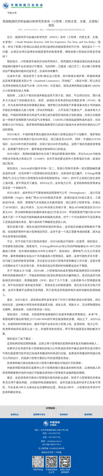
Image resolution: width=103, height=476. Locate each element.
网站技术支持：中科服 (51, 452)
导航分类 (12, 13)
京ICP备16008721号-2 (51, 444)
